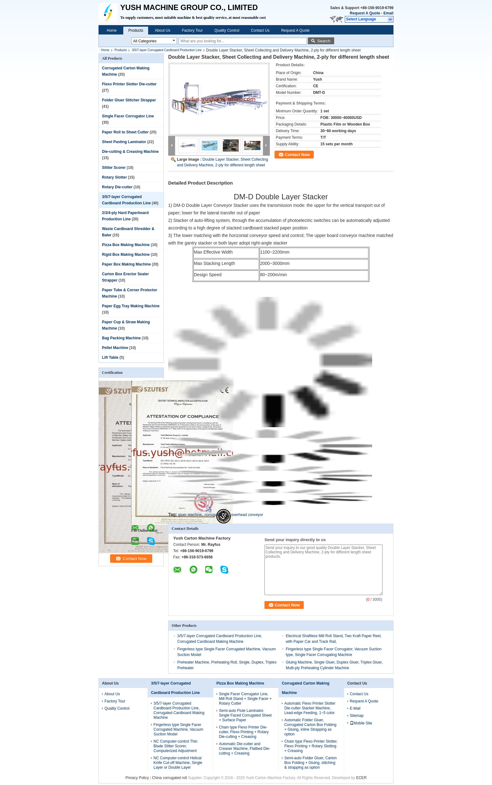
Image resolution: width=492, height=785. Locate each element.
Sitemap (357, 715)
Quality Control (226, 30)
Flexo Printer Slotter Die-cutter (129, 84)
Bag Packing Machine (121, 338)
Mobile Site (361, 723)
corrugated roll (217, 515)
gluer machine (190, 515)
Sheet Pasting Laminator (124, 142)
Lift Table (110, 357)
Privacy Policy (137, 778)
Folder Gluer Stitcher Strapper (129, 100)
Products (135, 30)
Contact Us (260, 30)
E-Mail (355, 708)
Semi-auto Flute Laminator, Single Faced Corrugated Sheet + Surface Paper (245, 715)
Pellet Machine (115, 348)
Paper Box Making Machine (126, 264)
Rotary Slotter (114, 177)
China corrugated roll (169, 778)
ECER (361, 778)
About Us (162, 30)
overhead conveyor (247, 515)
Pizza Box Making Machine (126, 245)
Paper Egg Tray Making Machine (130, 306)
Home (112, 30)
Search (323, 41)
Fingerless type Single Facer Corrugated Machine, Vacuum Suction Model (178, 729)
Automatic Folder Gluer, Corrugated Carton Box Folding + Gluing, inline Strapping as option (310, 727)
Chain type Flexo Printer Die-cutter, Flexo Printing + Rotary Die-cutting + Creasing (244, 732)
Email (388, 13)
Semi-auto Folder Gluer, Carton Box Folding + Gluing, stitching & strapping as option (310, 763)
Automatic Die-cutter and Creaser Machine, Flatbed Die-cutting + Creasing (244, 748)
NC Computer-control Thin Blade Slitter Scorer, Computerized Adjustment (175, 746)
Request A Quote (365, 13)
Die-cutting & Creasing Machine (130, 151)
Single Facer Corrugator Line (128, 116)
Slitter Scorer (114, 167)
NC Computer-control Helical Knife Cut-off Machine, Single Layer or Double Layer (177, 763)
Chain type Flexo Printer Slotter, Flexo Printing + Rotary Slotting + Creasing (310, 746)
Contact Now (297, 154)
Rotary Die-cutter (117, 187)
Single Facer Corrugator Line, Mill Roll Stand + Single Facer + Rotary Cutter (245, 699)
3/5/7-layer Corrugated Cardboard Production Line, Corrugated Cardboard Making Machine (178, 710)
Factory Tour (192, 30)
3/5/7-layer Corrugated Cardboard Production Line (166, 50)
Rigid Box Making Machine (126, 254)
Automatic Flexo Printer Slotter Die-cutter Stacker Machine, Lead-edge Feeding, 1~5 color (309, 708)
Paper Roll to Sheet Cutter (125, 132)
